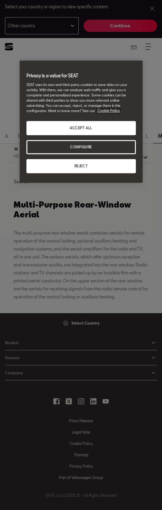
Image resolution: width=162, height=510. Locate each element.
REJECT (81, 166)
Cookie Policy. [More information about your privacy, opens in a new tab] (108, 111)
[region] (81, 121)
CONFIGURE (81, 147)
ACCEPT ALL (81, 128)
